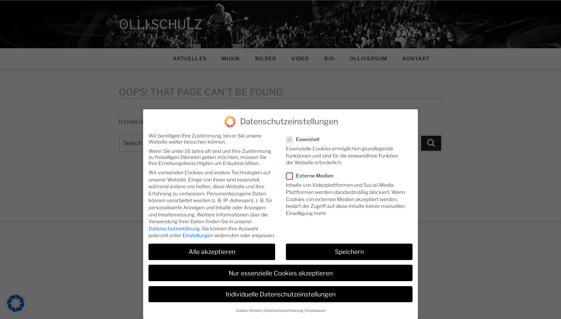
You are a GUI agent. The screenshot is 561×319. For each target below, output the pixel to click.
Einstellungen (197, 229)
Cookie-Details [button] (249, 304)
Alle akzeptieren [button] (212, 245)
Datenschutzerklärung (174, 222)
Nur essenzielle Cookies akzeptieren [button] (281, 267)
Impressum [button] (316, 304)
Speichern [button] (349, 245)
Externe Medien (312, 169)
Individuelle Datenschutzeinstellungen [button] (281, 288)
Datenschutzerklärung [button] (283, 304)
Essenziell (305, 133)
